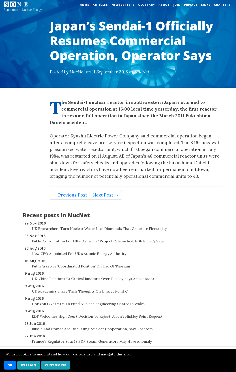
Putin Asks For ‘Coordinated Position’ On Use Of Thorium (81, 266)
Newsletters (123, 5)
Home (84, 5)
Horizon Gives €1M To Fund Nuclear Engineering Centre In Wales (88, 303)
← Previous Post (70, 195)
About (164, 5)
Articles (100, 5)
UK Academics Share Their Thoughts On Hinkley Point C (80, 291)
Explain (28, 365)
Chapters (222, 5)
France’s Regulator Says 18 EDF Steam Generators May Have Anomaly (92, 341)
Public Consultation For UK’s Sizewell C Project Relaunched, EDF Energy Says (98, 241)
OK (10, 365)
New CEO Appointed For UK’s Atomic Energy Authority (79, 253)
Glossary (146, 5)
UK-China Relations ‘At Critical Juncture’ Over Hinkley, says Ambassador (93, 278)
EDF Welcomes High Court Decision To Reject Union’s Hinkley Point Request (97, 316)
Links (205, 5)
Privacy (190, 5)
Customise (55, 365)
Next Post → (106, 195)
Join (176, 5)
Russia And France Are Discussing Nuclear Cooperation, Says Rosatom (92, 329)
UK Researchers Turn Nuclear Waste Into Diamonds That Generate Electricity (99, 228)
